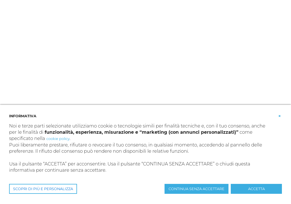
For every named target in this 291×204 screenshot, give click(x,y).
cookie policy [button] (58, 139)
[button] (279, 115)
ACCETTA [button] (256, 189)
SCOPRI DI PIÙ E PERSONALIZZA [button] (43, 189)
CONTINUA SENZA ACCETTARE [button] (197, 189)
